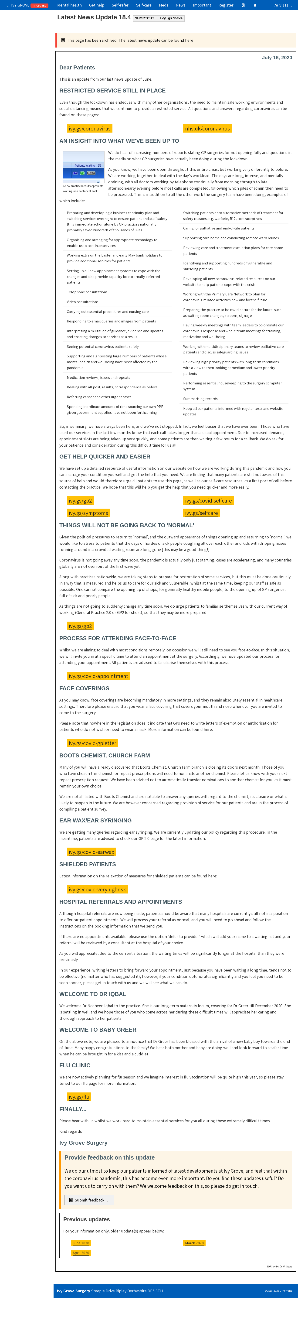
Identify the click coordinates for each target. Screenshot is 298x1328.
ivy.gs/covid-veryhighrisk (97, 889)
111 (284, 5)
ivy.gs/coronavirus (90, 128)
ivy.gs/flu (79, 1096)
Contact (14, 85)
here (189, 40)
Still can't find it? (22, 105)
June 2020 (81, 1243)
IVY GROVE (27, 5)
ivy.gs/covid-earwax (91, 852)
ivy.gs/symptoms (88, 513)
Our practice (18, 25)
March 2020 (194, 1243)
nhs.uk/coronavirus (207, 128)
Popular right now (23, 15)
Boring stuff (17, 95)
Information (27, 75)
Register (226, 5)
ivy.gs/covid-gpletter (92, 743)
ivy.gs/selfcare (201, 513)
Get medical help (22, 35)
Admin (12, 65)
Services (14, 55)
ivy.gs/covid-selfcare (208, 500)
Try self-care (18, 45)
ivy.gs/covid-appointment (98, 676)
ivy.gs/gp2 (80, 500)
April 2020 (81, 1252)
